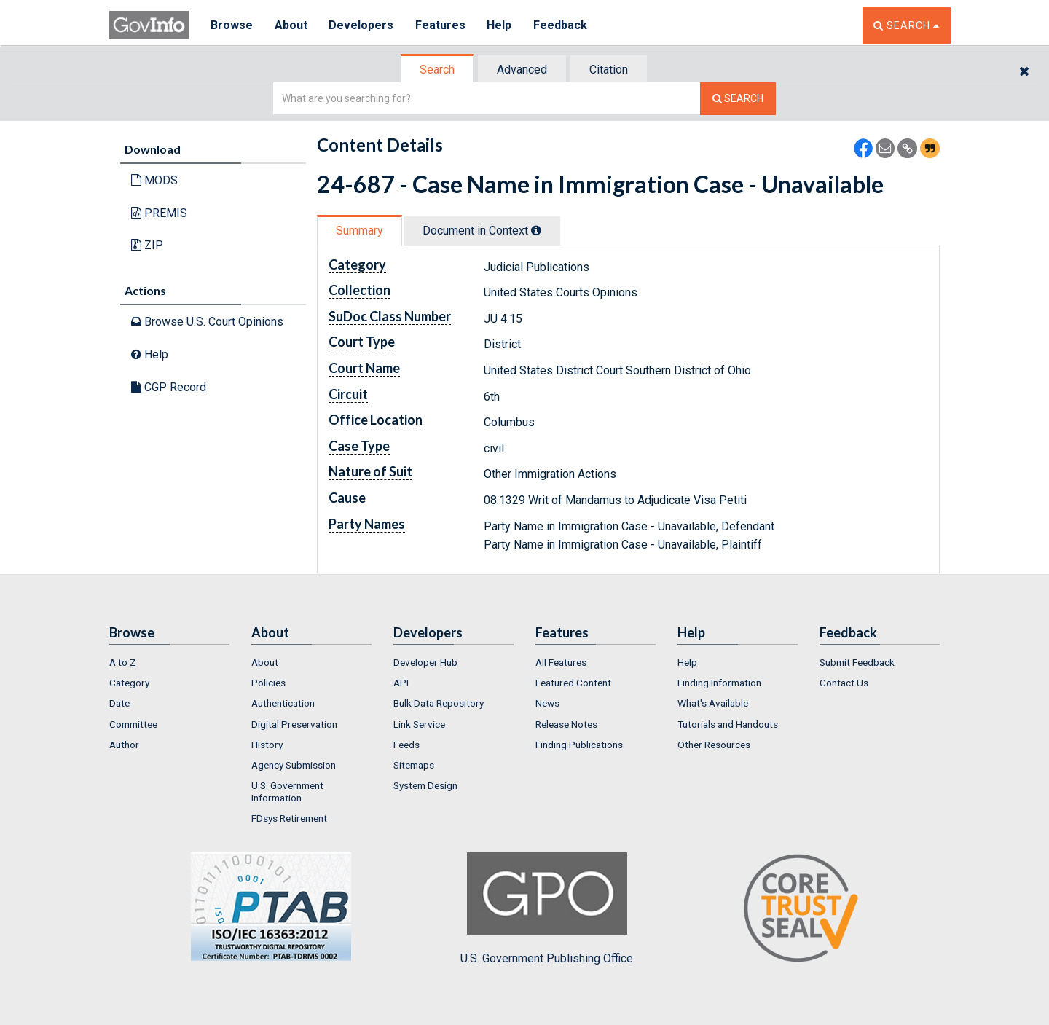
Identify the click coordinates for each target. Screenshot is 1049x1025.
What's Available (712, 703)
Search (437, 69)
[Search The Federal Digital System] (738, 98)
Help (500, 25)
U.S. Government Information (287, 791)
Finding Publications (579, 744)
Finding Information (719, 682)
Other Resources (713, 744)
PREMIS (159, 213)
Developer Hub (425, 662)
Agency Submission (293, 765)
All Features (560, 662)
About (291, 25)
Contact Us (844, 682)
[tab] (438, 69)
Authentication (283, 703)
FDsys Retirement (289, 818)
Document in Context (482, 230)
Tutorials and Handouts (727, 724)
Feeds (406, 744)
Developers (361, 25)
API (401, 682)
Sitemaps (413, 765)
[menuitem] (169, 662)
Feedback (562, 25)
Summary (359, 230)
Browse (232, 25)
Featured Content (573, 682)
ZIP (147, 245)
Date (119, 703)
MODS (154, 180)
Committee (133, 724)
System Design (425, 785)
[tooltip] (536, 230)
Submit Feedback (857, 662)
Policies (268, 682)
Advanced (522, 69)
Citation (608, 69)
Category (129, 682)
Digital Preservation (294, 724)
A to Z (122, 662)
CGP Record (168, 387)
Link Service (419, 724)
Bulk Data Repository (438, 703)
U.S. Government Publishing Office (546, 908)
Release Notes (566, 724)
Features (441, 25)
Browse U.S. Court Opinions (207, 322)
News (547, 703)
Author (124, 744)
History (267, 744)
